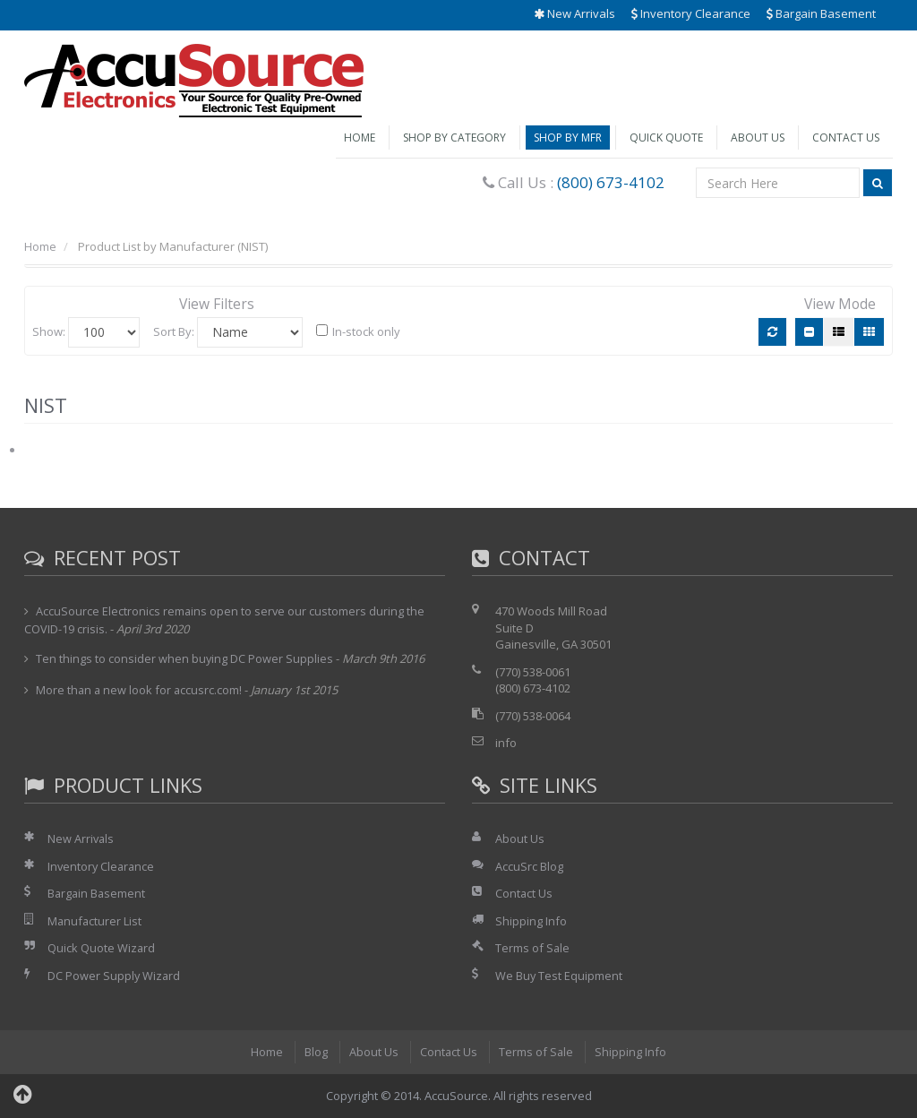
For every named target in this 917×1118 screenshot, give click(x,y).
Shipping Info (531, 921)
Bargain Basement (821, 13)
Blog (315, 1052)
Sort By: (173, 331)
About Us (757, 137)
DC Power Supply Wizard (114, 976)
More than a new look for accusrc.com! (140, 690)
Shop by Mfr (568, 137)
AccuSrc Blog (529, 866)
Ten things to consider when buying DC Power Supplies (185, 658)
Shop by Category (454, 137)
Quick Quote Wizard (101, 948)
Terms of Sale (532, 948)
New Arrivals (574, 13)
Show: (48, 331)
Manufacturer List (95, 921)
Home (359, 137)
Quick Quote (666, 137)
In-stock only (358, 331)
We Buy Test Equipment (559, 976)
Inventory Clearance (690, 13)
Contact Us (845, 137)
